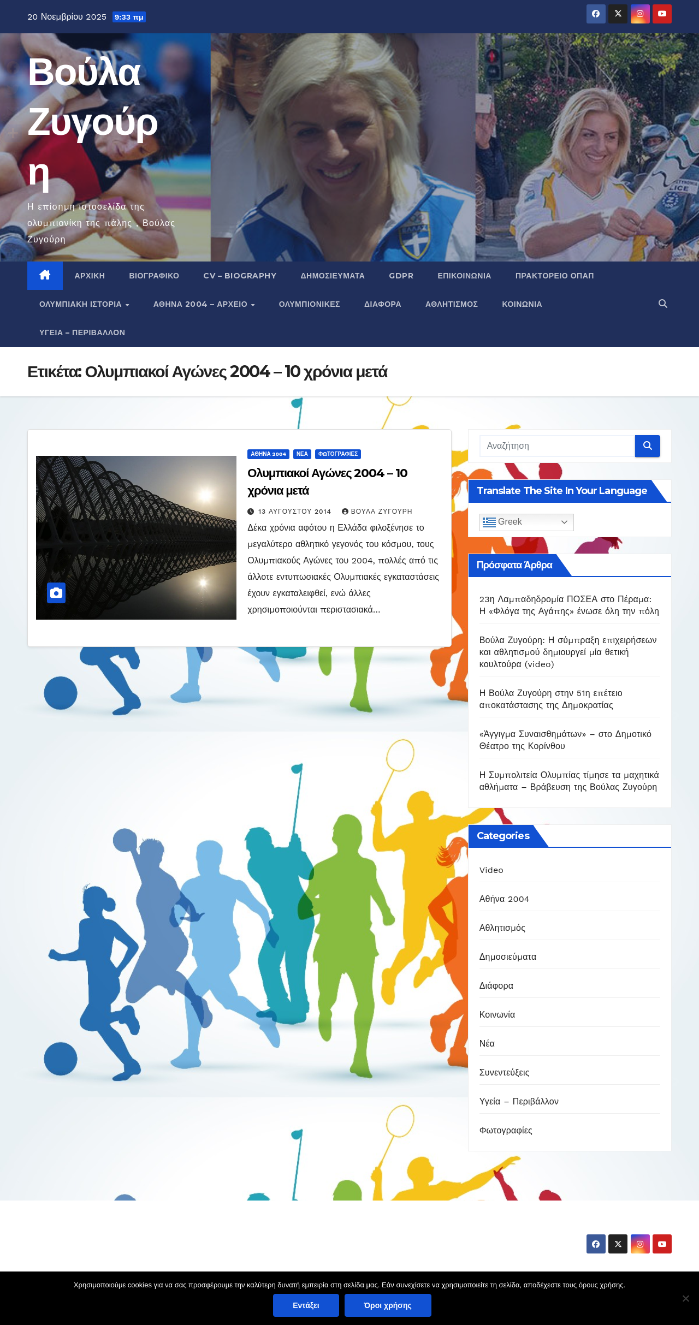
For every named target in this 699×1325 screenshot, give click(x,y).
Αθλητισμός (451, 304)
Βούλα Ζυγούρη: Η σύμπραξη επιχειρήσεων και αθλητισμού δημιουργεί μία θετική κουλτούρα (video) (568, 652)
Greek (502, 522)
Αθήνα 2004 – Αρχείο (201, 304)
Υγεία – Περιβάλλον (82, 332)
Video (491, 870)
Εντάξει (306, 1305)
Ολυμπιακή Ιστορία (82, 304)
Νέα (302, 454)
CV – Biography (239, 276)
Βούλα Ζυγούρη (92, 121)
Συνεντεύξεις (504, 1072)
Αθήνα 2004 (268, 454)
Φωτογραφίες (338, 454)
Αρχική (90, 276)
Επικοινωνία (464, 276)
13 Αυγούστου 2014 (296, 511)
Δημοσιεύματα (332, 276)
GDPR (401, 276)
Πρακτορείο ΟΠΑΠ (555, 276)
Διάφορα (382, 304)
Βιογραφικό (154, 276)
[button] (663, 304)
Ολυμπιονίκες (309, 304)
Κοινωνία (522, 304)
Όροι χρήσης (388, 1305)
